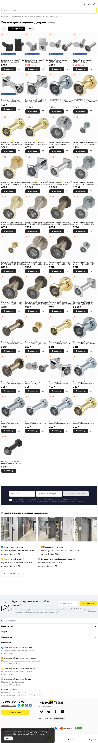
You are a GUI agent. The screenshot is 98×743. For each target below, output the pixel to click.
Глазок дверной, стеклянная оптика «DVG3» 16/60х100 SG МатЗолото (12, 223)
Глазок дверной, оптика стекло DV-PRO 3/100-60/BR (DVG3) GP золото (13, 183)
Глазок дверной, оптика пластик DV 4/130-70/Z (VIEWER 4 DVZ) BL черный (13, 463)
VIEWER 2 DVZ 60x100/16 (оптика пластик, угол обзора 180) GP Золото (36, 143)
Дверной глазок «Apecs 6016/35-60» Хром (34, 383)
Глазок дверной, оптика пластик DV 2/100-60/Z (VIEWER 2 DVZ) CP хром (10, 423)
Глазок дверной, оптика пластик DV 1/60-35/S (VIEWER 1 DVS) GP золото (60, 303)
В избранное (19, 69)
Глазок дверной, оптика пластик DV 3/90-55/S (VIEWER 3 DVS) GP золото (84, 423)
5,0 (53, 35)
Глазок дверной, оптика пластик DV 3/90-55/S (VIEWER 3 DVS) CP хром (60, 423)
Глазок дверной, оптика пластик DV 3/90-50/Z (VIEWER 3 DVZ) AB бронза (12, 383)
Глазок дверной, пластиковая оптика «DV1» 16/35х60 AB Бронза (12, 303)
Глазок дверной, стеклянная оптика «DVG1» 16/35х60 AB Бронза (59, 263)
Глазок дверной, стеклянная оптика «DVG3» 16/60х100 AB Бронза (60, 223)
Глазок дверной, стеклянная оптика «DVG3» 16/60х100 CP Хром (84, 183)
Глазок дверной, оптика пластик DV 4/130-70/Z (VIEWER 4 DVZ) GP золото (61, 343)
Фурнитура (16, 16)
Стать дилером (15, 712)
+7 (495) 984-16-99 (13, 701)
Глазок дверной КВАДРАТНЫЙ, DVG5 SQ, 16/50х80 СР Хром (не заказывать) (36, 101)
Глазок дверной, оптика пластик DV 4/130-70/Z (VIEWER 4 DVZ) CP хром (37, 423)
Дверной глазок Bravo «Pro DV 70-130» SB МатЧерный (12, 61)
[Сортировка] (3, 29)
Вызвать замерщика (76, 493)
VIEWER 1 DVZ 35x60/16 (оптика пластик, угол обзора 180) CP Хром (61, 101)
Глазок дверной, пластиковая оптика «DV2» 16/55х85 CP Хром (84, 223)
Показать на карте (12, 573)
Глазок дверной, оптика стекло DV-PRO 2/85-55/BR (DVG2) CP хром (84, 143)
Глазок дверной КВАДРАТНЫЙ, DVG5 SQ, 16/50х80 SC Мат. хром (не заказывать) (84, 303)
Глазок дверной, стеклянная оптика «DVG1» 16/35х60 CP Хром (83, 263)
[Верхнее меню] (3, 4)
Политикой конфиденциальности (46, 501)
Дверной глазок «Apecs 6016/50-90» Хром (58, 61)
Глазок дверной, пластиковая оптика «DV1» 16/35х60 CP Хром (60, 143)
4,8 (5, 35)
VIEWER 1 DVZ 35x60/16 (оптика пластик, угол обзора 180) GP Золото (85, 101)
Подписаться (88, 603)
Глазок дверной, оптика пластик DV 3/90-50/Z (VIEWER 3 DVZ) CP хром (84, 383)
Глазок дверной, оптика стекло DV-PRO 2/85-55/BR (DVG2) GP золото (13, 263)
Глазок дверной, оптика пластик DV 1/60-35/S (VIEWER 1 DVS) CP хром (84, 343)
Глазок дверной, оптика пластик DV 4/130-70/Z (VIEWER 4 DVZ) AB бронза (13, 343)
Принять (8, 738)
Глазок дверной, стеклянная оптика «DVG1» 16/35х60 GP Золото (36, 343)
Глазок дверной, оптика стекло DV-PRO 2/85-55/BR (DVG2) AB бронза (37, 303)
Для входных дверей (33, 16)
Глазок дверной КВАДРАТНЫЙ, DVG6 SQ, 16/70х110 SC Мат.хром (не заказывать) (60, 183)
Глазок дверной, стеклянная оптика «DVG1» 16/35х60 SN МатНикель (36, 263)
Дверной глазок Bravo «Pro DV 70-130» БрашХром (36, 61)
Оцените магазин (45, 706)
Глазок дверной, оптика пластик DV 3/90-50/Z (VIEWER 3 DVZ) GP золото (12, 143)
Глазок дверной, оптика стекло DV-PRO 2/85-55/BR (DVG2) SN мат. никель (37, 223)
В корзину (8, 69)
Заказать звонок (8, 705)
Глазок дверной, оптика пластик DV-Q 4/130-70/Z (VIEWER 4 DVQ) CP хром (10, 101)
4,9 (29, 35)
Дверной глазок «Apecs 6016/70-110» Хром (82, 61)
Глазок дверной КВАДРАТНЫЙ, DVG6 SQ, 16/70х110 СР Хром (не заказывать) (36, 183)
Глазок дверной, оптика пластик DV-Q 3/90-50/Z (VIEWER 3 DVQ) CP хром (58, 383)
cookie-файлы (24, 732)
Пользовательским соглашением (72, 501)
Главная (4, 16)
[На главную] (11, 4)
